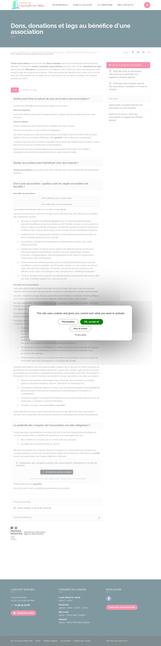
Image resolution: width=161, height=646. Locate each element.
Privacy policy (80, 335)
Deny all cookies (80, 329)
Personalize (68, 321)
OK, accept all (91, 321)
